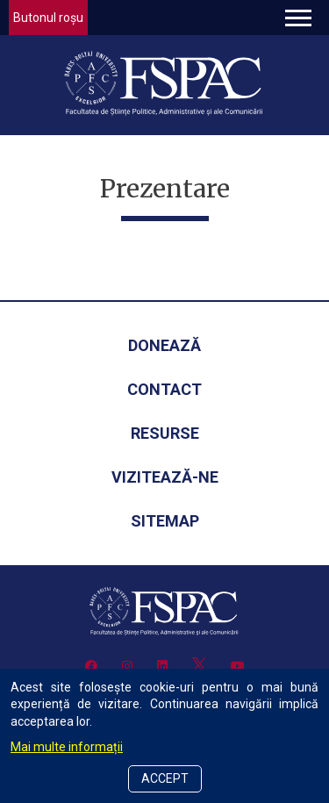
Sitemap (165, 521)
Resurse (165, 433)
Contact (164, 389)
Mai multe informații (67, 747)
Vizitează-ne (164, 477)
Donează (164, 345)
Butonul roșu (48, 18)
